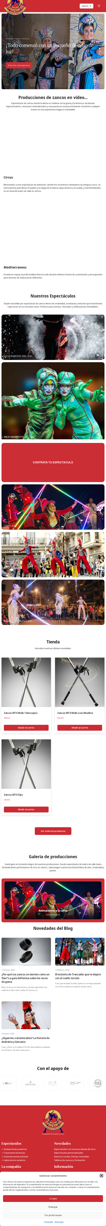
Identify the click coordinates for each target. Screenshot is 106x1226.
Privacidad (48, 1222)
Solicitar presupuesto (19, 65)
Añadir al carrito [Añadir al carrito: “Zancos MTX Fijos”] (26, 809)
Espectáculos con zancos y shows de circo (75, 1149)
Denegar (53, 1206)
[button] (101, 1175)
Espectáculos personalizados (68, 1152)
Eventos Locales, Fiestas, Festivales (71, 1156)
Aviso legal (58, 1222)
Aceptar (53, 1198)
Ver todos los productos (53, 831)
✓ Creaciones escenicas (13, 1152)
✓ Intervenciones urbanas (15, 1156)
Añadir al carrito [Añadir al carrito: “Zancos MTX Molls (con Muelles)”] (80, 727)
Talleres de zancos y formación (69, 1160)
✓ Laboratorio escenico (13, 1160)
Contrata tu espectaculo (53, 462)
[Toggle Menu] (99, 6)
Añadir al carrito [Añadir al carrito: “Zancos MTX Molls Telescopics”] (26, 727)
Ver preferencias (53, 1215)
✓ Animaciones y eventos (14, 1149)
